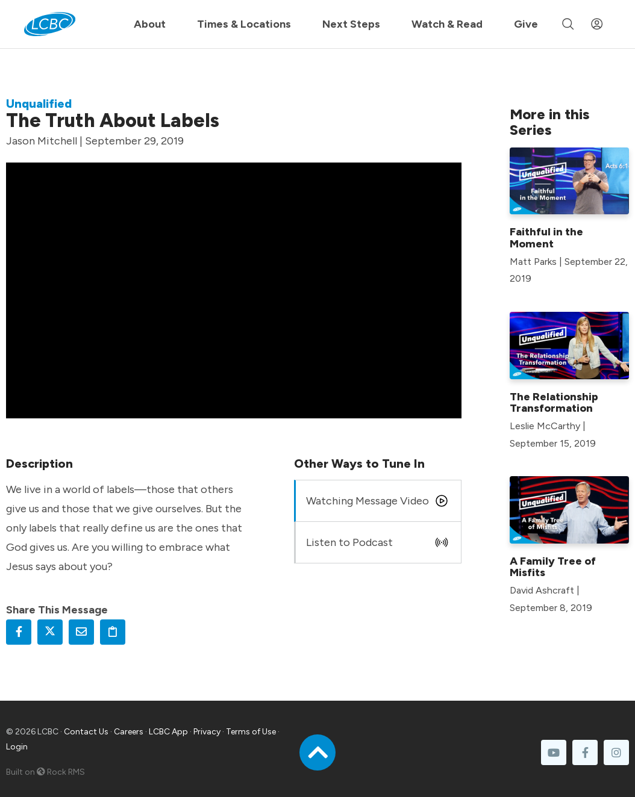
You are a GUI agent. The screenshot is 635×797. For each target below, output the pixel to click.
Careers (128, 732)
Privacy (207, 732)
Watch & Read (447, 24)
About (150, 24)
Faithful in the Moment (546, 237)
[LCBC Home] (49, 24)
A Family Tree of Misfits (553, 567)
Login (17, 747)
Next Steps (351, 24)
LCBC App (168, 732)
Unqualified (39, 103)
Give (526, 24)
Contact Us (86, 732)
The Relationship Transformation (554, 402)
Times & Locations (244, 24)
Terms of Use (251, 732)
